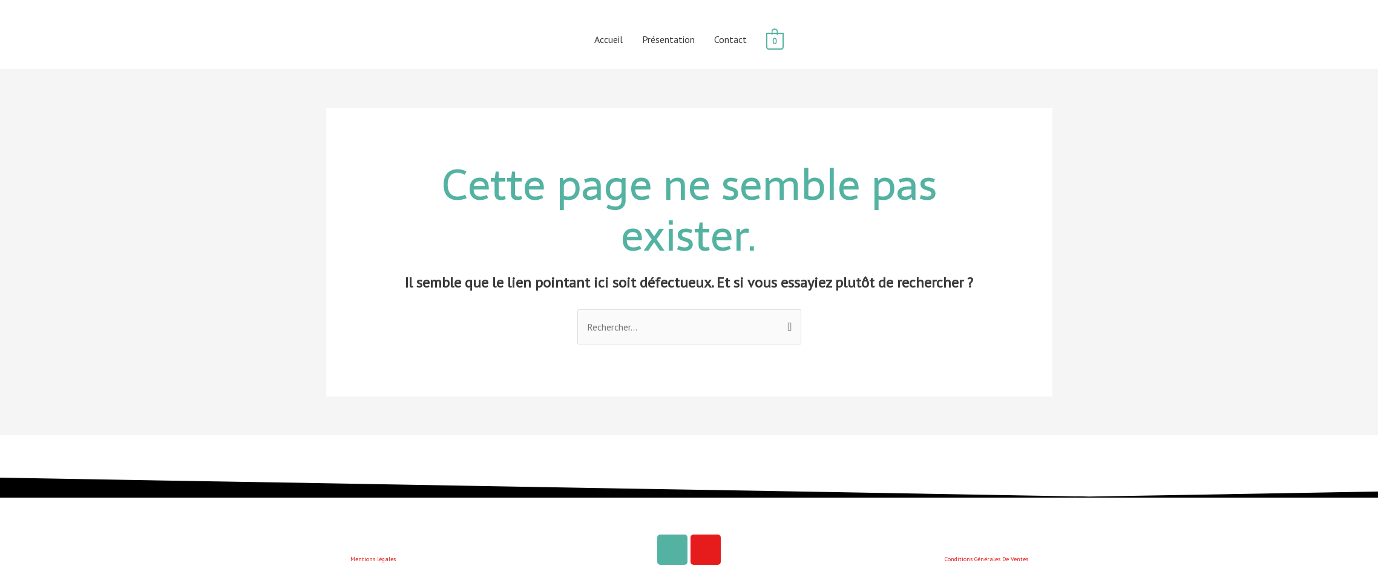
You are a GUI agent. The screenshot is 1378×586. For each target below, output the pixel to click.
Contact (730, 39)
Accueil (608, 39)
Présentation (668, 39)
